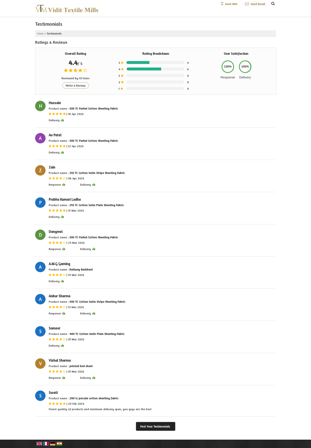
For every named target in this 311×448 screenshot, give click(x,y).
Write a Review (75, 85)
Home (40, 33)
